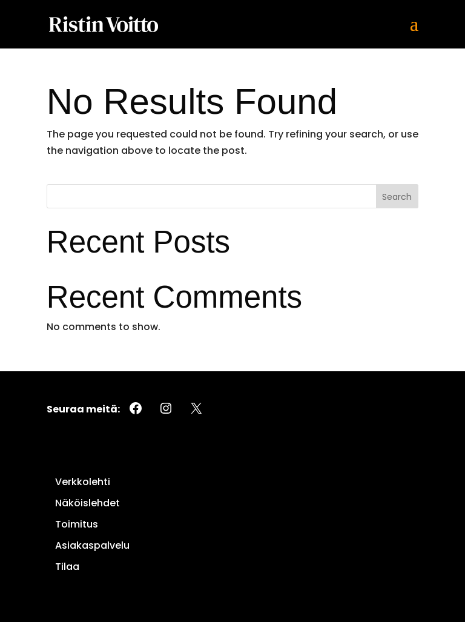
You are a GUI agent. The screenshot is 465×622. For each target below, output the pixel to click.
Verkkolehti (82, 482)
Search (397, 197)
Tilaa (67, 567)
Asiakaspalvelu (92, 545)
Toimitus (76, 524)
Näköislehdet (87, 503)
